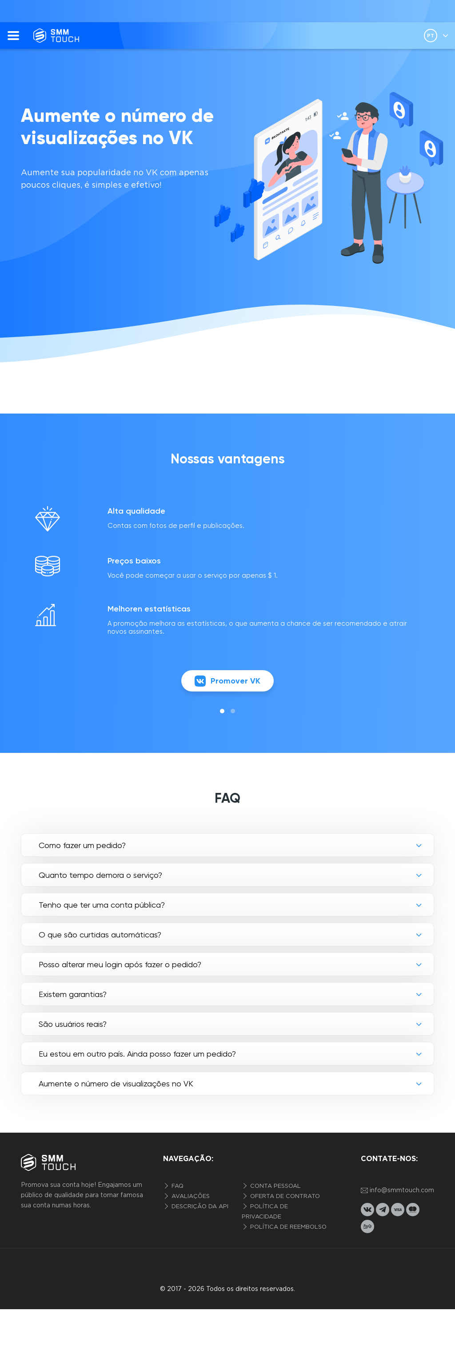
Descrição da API (199, 1206)
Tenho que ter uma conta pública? (102, 904)
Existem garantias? (73, 994)
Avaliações (190, 1196)
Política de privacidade (265, 1211)
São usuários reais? (73, 1024)
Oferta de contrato (284, 1196)
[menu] (13, 35)
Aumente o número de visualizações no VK (116, 1083)
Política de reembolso (287, 1227)
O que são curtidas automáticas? (100, 934)
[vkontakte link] (367, 1209)
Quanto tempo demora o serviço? (100, 875)
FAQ (177, 1186)
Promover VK (227, 681)
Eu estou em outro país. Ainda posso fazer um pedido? (137, 1053)
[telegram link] (382, 1209)
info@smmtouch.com (397, 1191)
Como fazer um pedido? (82, 845)
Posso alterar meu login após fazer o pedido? (120, 964)
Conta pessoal (274, 1186)
